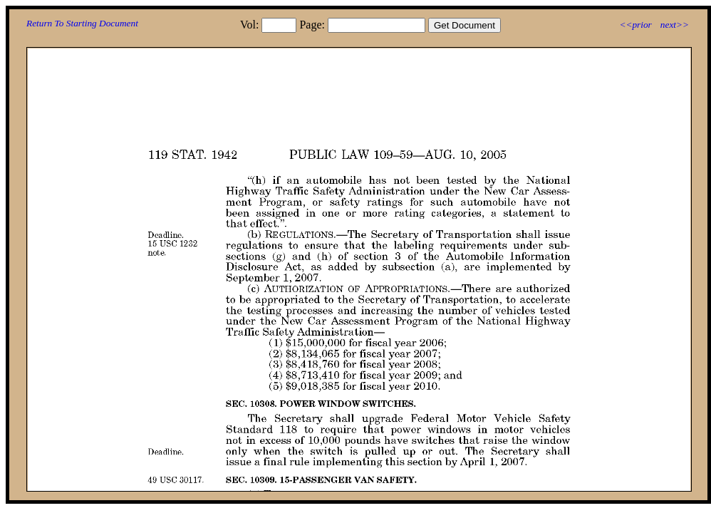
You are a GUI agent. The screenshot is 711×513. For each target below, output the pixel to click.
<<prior (635, 24)
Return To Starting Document (82, 23)
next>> (674, 24)
